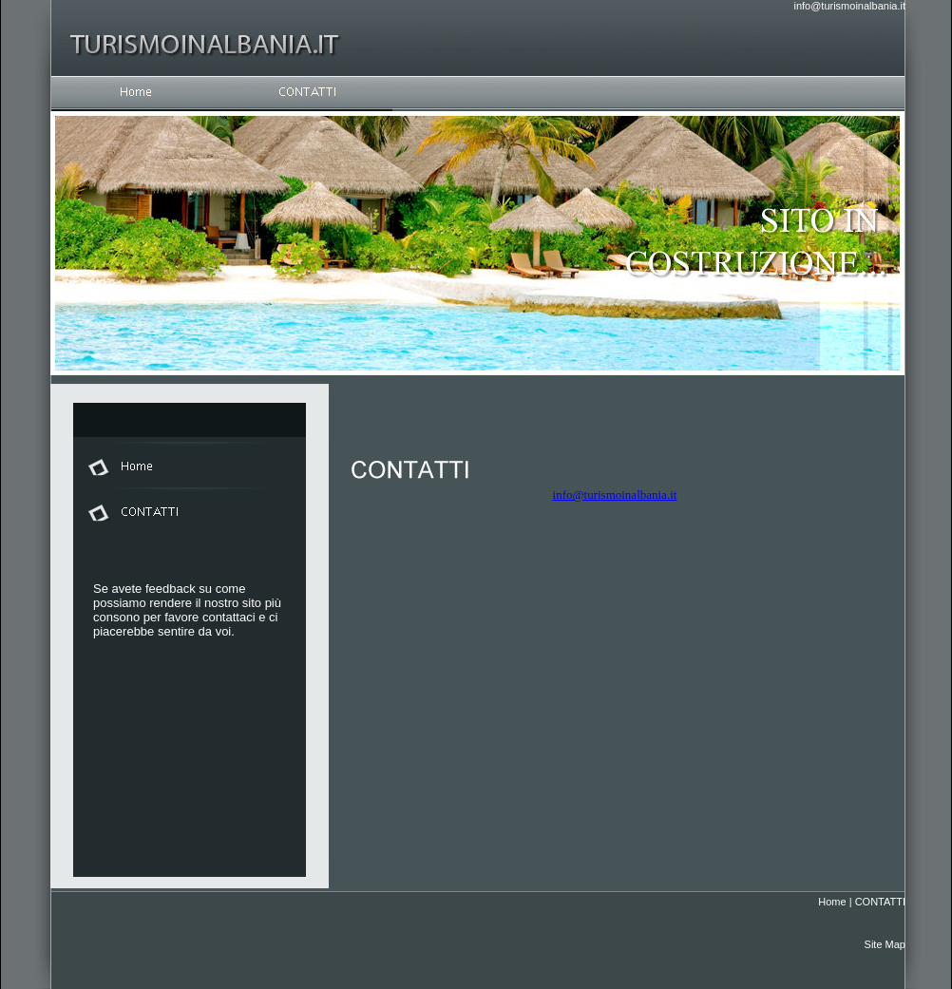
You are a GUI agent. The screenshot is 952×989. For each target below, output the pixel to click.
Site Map (885, 944)
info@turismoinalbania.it (849, 5)
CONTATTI (880, 901)
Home (832, 901)
